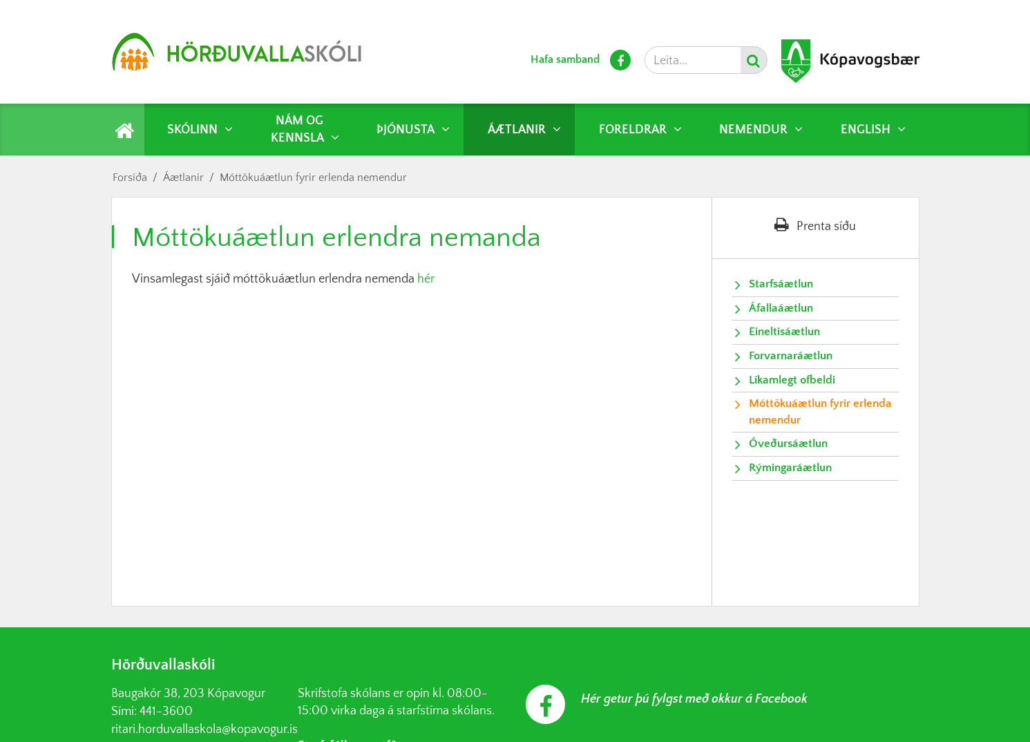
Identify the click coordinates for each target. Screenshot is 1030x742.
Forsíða (130, 177)
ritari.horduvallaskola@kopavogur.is (204, 729)
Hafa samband (565, 59)
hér (427, 279)
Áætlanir (183, 177)
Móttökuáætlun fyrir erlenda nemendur (313, 177)
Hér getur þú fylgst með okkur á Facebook (694, 699)
